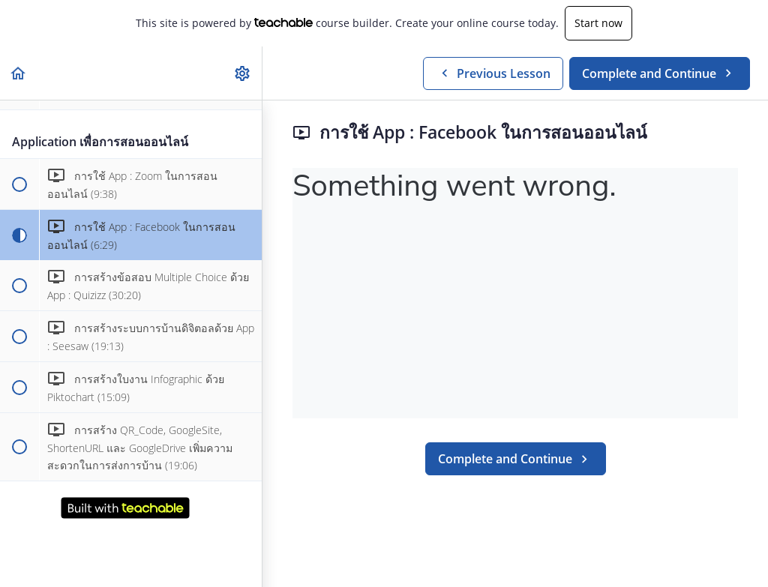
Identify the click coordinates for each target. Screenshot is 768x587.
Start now (598, 23)
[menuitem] (243, 73)
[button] (19, 73)
